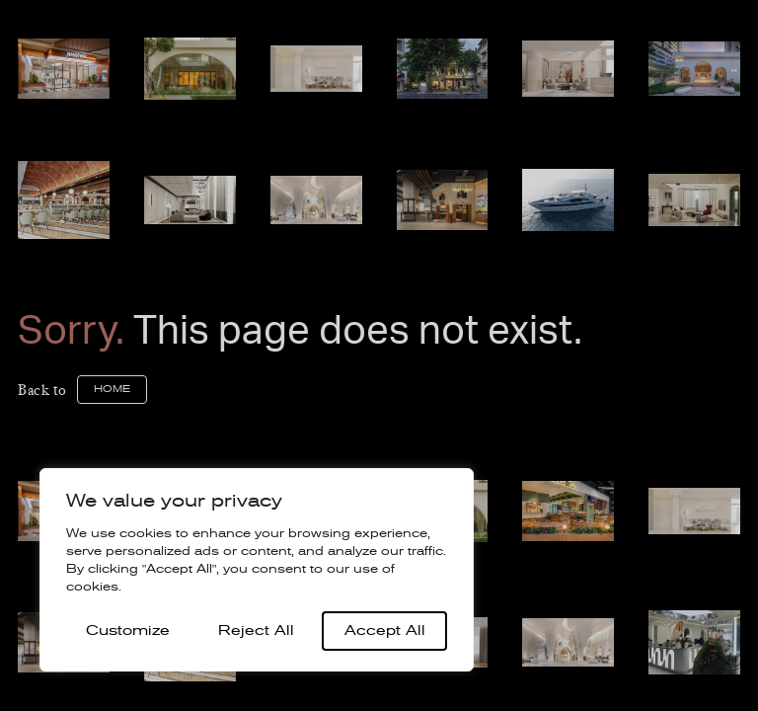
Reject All (256, 630)
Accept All (384, 630)
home (112, 389)
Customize (128, 630)
